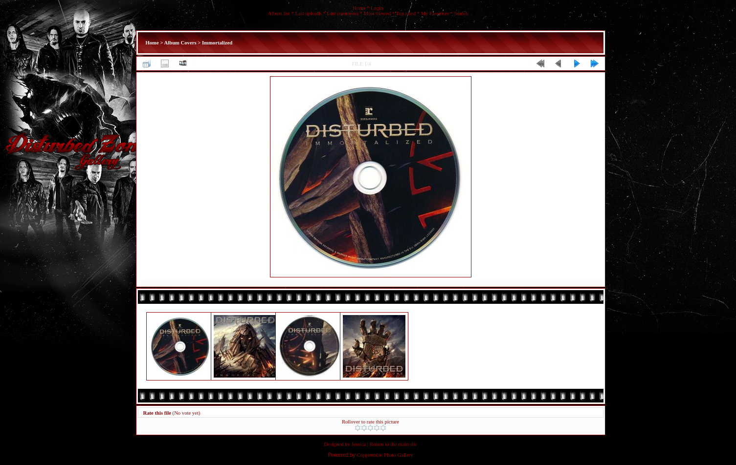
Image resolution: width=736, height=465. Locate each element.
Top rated (406, 13)
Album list (279, 13)
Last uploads (308, 13)
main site (407, 444)
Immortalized (217, 42)
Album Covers (180, 42)
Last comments (342, 13)
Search (461, 13)
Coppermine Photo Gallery (385, 455)
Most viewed (377, 13)
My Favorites (435, 13)
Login (377, 8)
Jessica (359, 444)
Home (359, 8)
